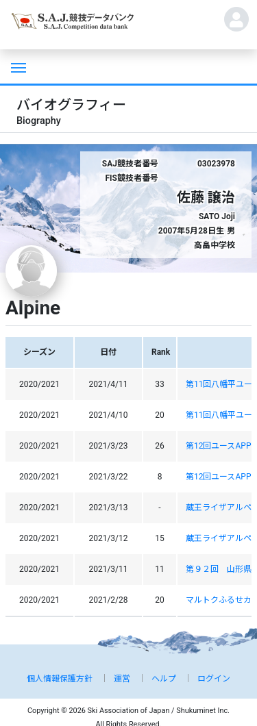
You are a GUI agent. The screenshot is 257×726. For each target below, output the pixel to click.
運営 (122, 679)
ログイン (213, 679)
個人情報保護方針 (60, 679)
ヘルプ (163, 679)
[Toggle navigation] (17, 66)
